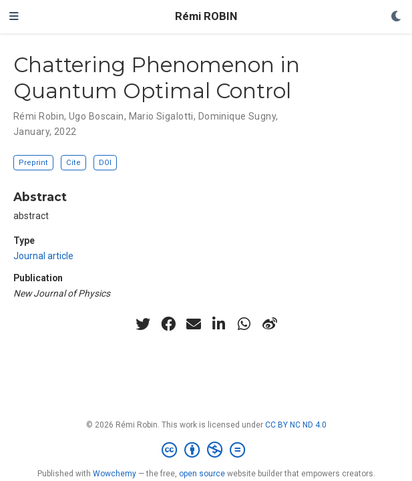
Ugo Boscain (96, 116)
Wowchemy (114, 473)
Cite (73, 162)
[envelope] (194, 324)
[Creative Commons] (206, 450)
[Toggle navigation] (14, 17)
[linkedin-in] (219, 324)
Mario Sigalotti (161, 116)
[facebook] (168, 324)
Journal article (43, 256)
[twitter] (143, 324)
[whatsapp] (244, 324)
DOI (105, 162)
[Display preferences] (397, 17)
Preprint (33, 162)
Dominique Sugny (237, 116)
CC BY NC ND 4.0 (296, 425)
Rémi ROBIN (206, 16)
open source (202, 473)
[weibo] (270, 324)
